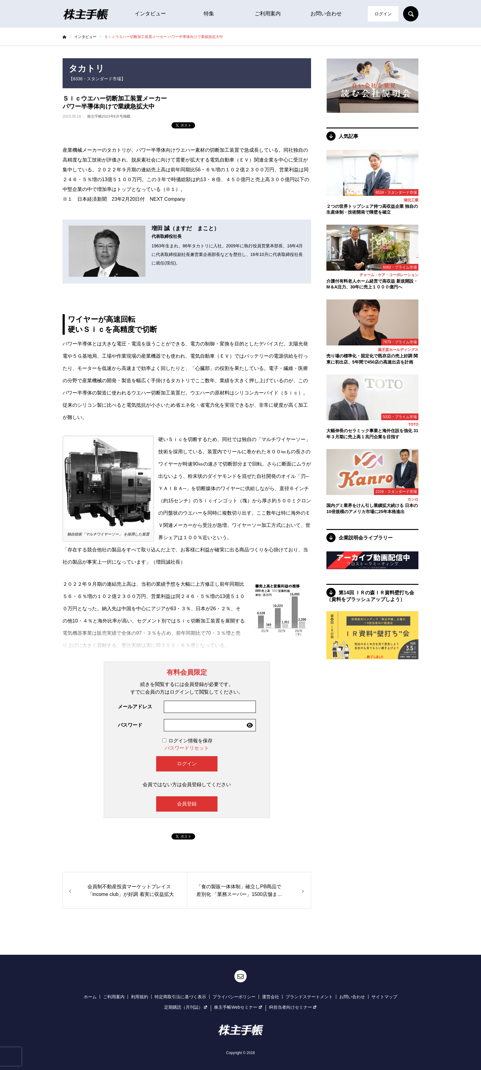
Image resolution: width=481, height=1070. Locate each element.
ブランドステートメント (309, 996)
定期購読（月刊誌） (186, 1007)
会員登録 (187, 803)
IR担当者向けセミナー (293, 1007)
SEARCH (410, 13)
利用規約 (139, 996)
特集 (209, 14)
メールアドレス (135, 706)
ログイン (383, 13)
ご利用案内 (268, 14)
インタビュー (150, 14)
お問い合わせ (326, 14)
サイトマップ (384, 996)
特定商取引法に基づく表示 (180, 996)
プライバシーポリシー (234, 996)
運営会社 (270, 996)
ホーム (90, 996)
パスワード (130, 725)
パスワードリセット (187, 748)
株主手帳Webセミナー (238, 1007)
